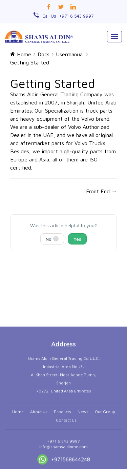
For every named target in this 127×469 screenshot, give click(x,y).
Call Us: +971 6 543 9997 (67, 16)
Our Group (105, 446)
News (83, 446)
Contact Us (66, 455)
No (52, 239)
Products (62, 446)
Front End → (101, 191)
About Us (38, 446)
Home (18, 446)
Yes (77, 239)
